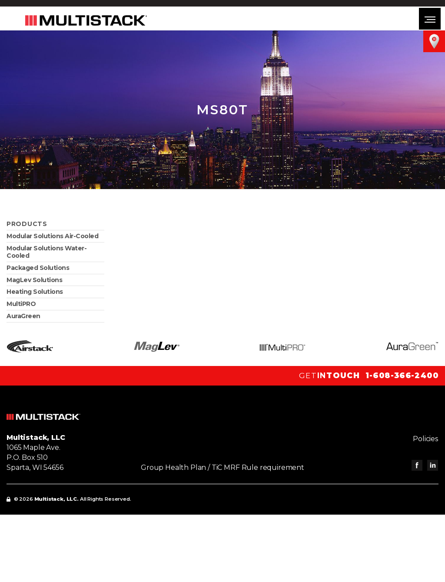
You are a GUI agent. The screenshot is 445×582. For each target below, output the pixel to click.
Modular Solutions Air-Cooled (52, 236)
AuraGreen (23, 316)
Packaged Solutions (38, 268)
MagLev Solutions (34, 280)
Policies (425, 439)
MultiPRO (21, 304)
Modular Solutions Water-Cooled (46, 251)
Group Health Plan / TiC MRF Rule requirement (222, 467)
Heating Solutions (35, 292)
